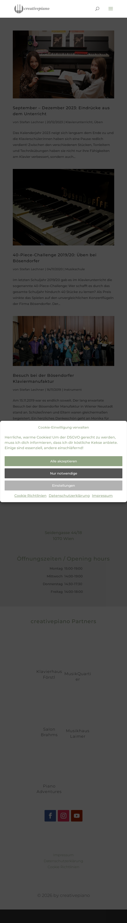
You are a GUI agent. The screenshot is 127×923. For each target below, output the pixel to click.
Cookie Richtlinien (30, 496)
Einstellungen (63, 485)
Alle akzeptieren (63, 461)
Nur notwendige (63, 473)
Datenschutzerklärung (69, 496)
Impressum (102, 496)
